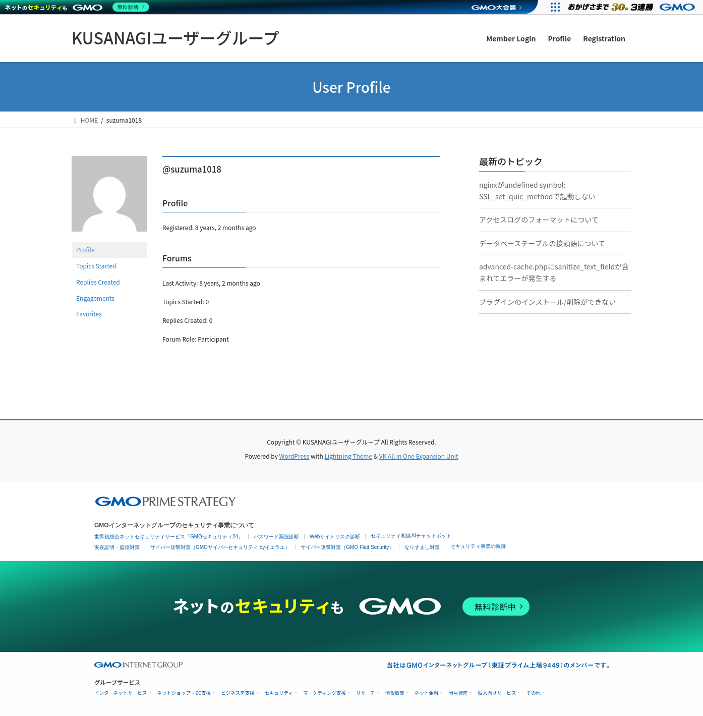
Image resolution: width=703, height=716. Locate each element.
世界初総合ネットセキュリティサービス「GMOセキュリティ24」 (168, 536)
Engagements (95, 298)
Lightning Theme (348, 456)
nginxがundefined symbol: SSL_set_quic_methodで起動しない (537, 190)
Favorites (89, 313)
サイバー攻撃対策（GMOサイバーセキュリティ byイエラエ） (220, 547)
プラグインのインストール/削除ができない (547, 302)
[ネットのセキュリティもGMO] (77, 7)
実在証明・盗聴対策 (117, 547)
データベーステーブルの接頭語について (542, 243)
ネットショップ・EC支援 (184, 693)
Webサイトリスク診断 (335, 536)
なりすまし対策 (422, 547)
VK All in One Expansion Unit (418, 456)
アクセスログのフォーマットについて (539, 219)
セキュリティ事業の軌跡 (478, 546)
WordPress (294, 456)
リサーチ (365, 693)
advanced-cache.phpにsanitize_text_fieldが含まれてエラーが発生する (554, 272)
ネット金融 (427, 693)
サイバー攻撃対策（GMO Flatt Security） (347, 547)
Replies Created (98, 282)
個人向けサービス (497, 693)
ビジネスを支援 (238, 693)
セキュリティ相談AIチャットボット (411, 535)
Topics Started (96, 265)
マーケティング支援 (324, 693)
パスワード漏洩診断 (276, 536)
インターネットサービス (120, 693)
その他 (533, 693)
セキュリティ (279, 693)
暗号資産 (457, 693)
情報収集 (394, 693)
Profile (85, 249)
